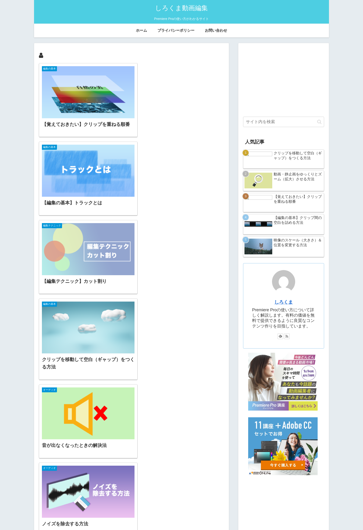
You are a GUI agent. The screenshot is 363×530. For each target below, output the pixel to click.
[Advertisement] (283, 80)
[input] (283, 122)
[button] (319, 122)
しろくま (283, 304)
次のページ (132, 471)
